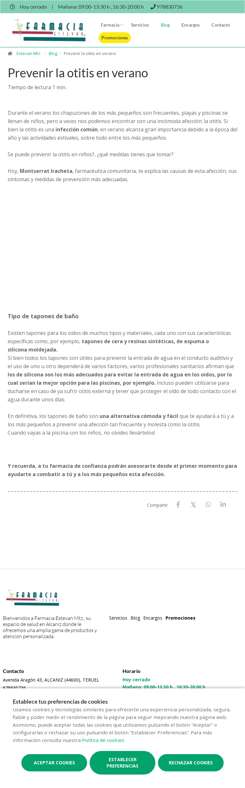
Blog (165, 24)
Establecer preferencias (122, 762)
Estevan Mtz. (29, 53)
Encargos (191, 24)
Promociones (114, 37)
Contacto (221, 24)
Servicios (140, 24)
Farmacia (110, 24)
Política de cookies (103, 740)
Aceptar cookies (54, 763)
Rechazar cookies (191, 763)
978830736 (14, 688)
